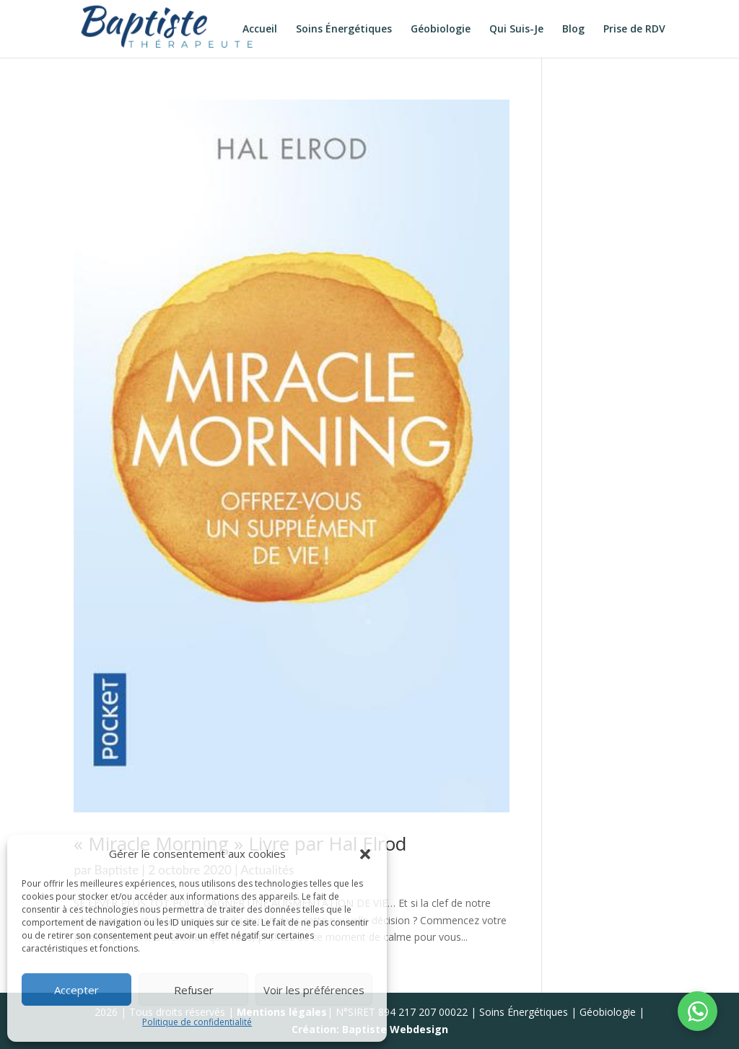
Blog (573, 29)
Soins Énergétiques (344, 29)
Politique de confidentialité (197, 1022)
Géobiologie (441, 29)
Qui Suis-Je (516, 29)
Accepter (76, 990)
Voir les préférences (313, 990)
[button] (365, 854)
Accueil (259, 29)
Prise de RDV (634, 29)
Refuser (194, 990)
